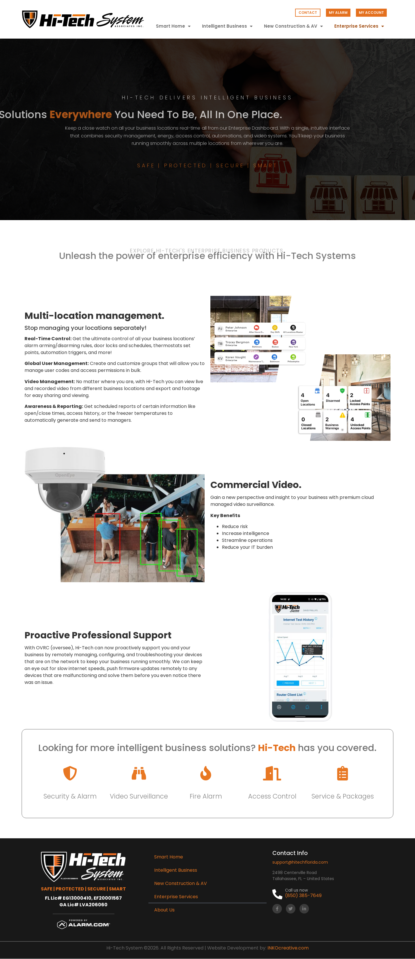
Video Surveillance (139, 796)
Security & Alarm (70, 796)
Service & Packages (343, 796)
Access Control (272, 796)
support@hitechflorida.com (300, 862)
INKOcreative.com (288, 948)
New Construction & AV (293, 26)
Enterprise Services (359, 26)
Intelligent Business (227, 26)
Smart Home (173, 26)
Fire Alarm (206, 796)
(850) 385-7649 (303, 895)
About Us (164, 910)
